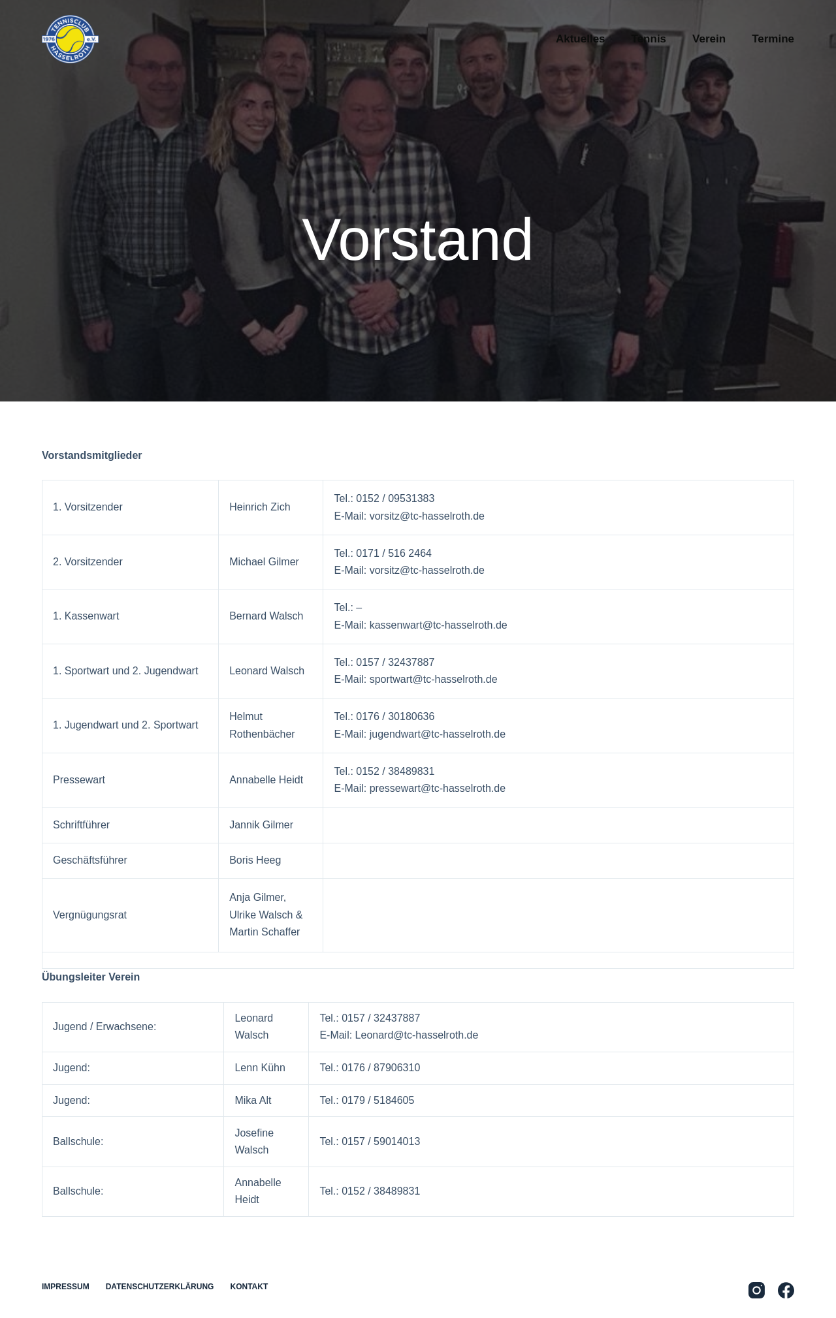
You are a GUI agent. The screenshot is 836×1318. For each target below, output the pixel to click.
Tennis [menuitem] (649, 39)
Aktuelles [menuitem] (580, 39)
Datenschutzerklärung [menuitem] (160, 1286)
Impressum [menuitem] (65, 1286)
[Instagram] (756, 1290)
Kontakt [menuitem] (249, 1286)
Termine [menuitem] (773, 39)
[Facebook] (786, 1290)
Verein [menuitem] (709, 39)
